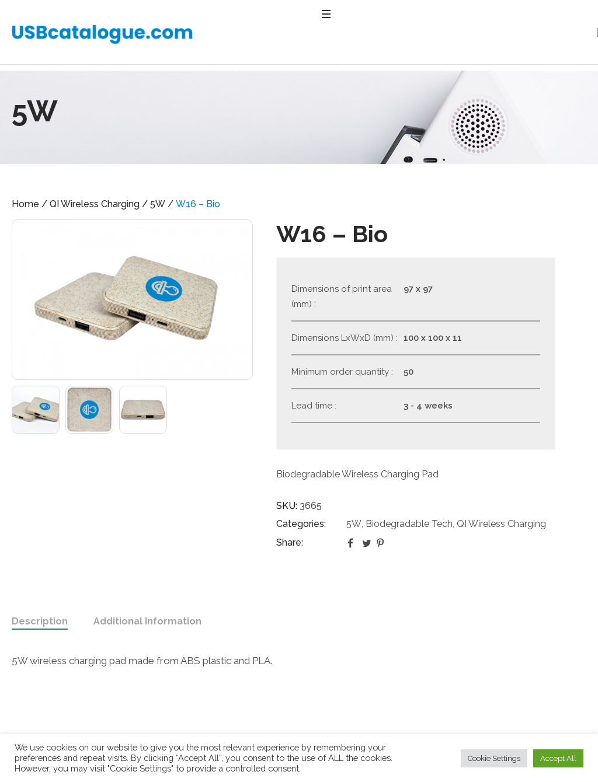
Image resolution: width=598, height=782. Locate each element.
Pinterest (381, 543)
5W (157, 204)
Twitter (367, 543)
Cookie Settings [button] (494, 758)
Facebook (352, 543)
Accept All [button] (558, 758)
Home (25, 204)
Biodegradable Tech (409, 523)
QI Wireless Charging (95, 204)
